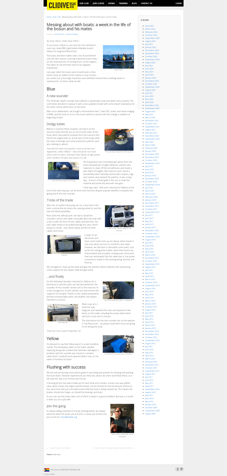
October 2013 (151, 306)
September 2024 (152, 59)
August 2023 (150, 90)
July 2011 (148, 377)
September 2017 (152, 212)
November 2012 (152, 334)
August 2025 (150, 41)
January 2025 (150, 47)
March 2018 (150, 193)
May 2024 (149, 71)
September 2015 (152, 264)
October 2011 (151, 368)
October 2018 (151, 181)
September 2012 (152, 340)
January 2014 (150, 303)
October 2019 (151, 160)
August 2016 (150, 239)
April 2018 (149, 190)
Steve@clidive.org (69, 417)
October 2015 (151, 261)
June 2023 (149, 96)
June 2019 (149, 169)
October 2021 (151, 123)
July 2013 (148, 313)
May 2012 (149, 352)
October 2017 (151, 209)
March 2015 (150, 279)
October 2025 (151, 35)
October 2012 (151, 337)
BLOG (134, 3)
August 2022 (150, 111)
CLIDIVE (52, 474)
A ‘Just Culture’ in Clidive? (60, 448)
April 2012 (149, 355)
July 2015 (148, 270)
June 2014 (149, 291)
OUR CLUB (84, 3)
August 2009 (150, 413)
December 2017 (152, 203)
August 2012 (150, 343)
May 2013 (149, 319)
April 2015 (149, 276)
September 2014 (152, 285)
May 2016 (149, 248)
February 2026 (151, 32)
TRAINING (123, 3)
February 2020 (151, 148)
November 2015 (152, 258)
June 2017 (149, 218)
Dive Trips (57, 17)
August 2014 (150, 288)
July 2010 (148, 395)
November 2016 (152, 230)
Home (49, 17)
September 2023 (152, 87)
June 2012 (149, 349)
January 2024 (150, 77)
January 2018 (150, 200)
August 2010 (150, 392)
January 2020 (150, 151)
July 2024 (148, 65)
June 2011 (149, 380)
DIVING (111, 3)
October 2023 (151, 84)
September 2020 (152, 139)
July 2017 (148, 215)
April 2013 (149, 322)
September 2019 (152, 163)
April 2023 (149, 102)
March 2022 (150, 117)
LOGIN (179, 3)
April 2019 (149, 172)
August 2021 (150, 129)
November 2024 (152, 53)
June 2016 (149, 245)
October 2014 (151, 282)
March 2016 (150, 255)
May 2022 (149, 114)
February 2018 (151, 197)
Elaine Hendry (72, 34)
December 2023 (152, 81)
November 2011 (152, 364)
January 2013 (150, 328)
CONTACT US (146, 3)
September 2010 (152, 389)
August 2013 (150, 310)
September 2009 (152, 410)
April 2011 (149, 386)
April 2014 (149, 297)
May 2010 (149, 401)
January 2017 (150, 227)
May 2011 (149, 383)
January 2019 (150, 175)
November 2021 (152, 120)
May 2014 (149, 294)
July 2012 (148, 346)
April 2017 (149, 224)
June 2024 (149, 68)
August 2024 (150, 62)
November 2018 (152, 178)
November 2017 (152, 206)
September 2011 (152, 371)
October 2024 (151, 56)
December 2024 (152, 50)
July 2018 (148, 187)
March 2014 (150, 300)
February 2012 (151, 361)
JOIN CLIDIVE (98, 3)
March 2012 (150, 358)
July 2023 (148, 93)
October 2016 (151, 233)
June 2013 (149, 316)
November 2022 (152, 105)
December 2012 (152, 331)
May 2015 (149, 273)
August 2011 (150, 374)
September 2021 (152, 126)
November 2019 (152, 157)
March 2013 (150, 325)
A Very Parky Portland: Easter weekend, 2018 (113, 448)
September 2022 (152, 108)
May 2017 (149, 221)
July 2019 (148, 166)
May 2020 (149, 142)
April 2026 (149, 26)
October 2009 (151, 407)
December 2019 (152, 154)
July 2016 (148, 242)
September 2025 (152, 38)
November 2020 (152, 135)
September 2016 (152, 236)
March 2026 (150, 29)
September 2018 (152, 184)
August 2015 (150, 267)
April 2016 (149, 252)
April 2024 (149, 74)
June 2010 (149, 398)
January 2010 (150, 404)
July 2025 (148, 44)
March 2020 (150, 145)
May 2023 (149, 99)
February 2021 (151, 132)
